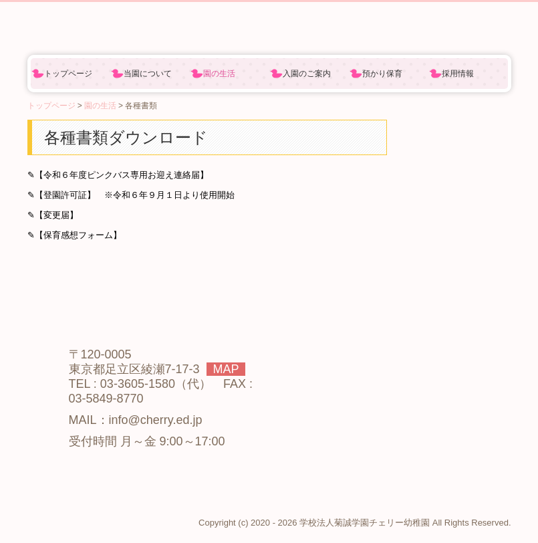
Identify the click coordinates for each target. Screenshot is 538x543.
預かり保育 (382, 73)
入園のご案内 (307, 73)
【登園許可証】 (65, 195)
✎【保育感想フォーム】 (74, 235)
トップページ (68, 73)
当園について (148, 73)
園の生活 (219, 73)
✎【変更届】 (52, 215)
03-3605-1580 (137, 384)
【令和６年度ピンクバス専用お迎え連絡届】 (122, 175)
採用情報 (458, 73)
